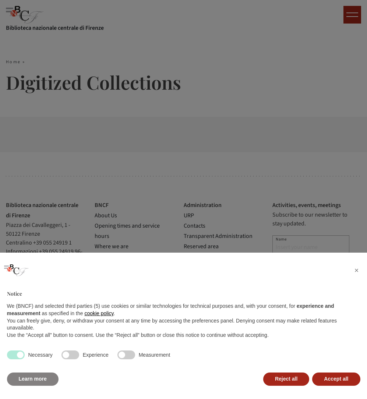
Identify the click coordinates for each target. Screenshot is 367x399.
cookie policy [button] (98, 313)
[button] (357, 270)
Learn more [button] (33, 379)
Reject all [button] (286, 379)
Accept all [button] (336, 379)
